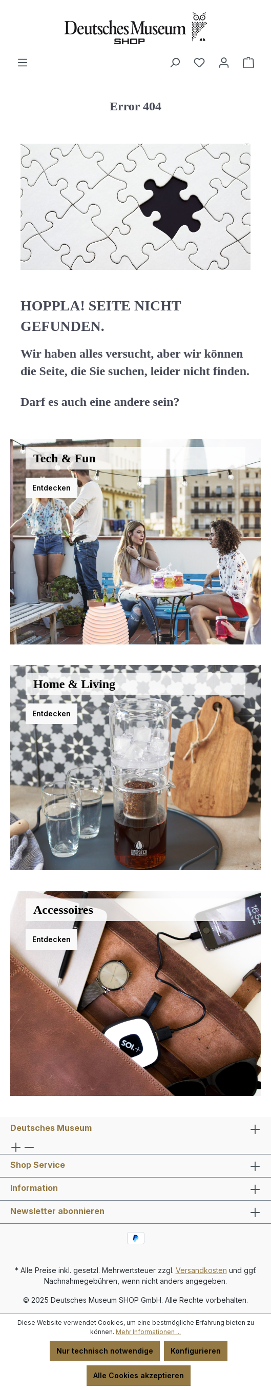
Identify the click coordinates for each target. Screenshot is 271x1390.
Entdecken (51, 487)
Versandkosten (201, 1270)
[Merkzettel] (199, 62)
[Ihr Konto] (224, 62)
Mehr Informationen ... (148, 1332)
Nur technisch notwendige (104, 1350)
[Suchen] (174, 62)
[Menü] (22, 62)
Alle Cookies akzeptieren (138, 1375)
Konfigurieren (196, 1350)
